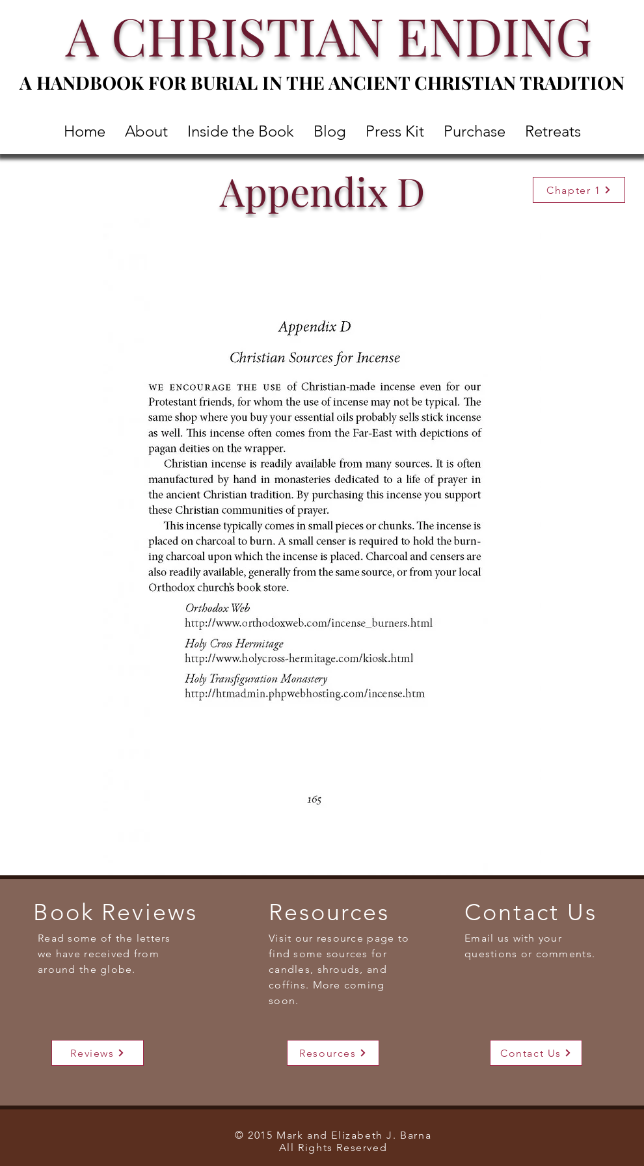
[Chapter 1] (579, 190)
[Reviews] (97, 1053)
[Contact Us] (536, 1053)
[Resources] (333, 1053)
